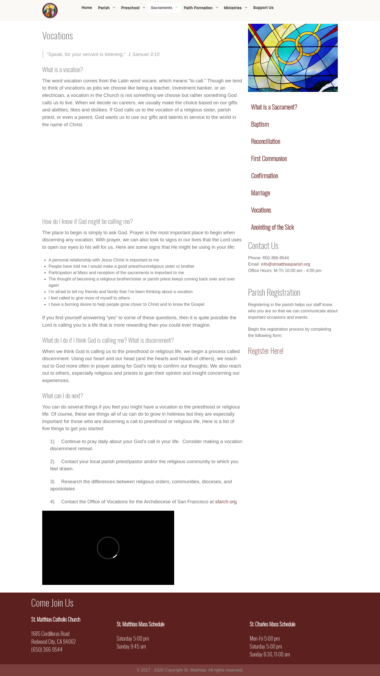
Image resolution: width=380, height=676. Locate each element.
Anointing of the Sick (272, 227)
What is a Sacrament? (274, 106)
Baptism (260, 124)
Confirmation (264, 175)
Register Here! (265, 350)
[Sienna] (50, 9)
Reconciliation (265, 141)
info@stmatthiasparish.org (285, 264)
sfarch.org (226, 501)
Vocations (261, 209)
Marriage (260, 192)
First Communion (269, 158)
